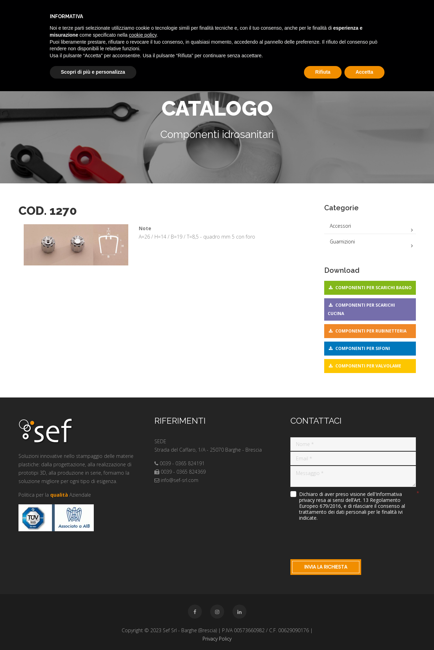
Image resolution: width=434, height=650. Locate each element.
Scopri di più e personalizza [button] (93, 72)
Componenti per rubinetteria (370, 331)
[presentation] (343, 538)
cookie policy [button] (143, 35)
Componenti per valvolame (368, 366)
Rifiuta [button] (322, 72)
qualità (59, 494)
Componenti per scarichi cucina (361, 309)
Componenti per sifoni (362, 348)
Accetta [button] (364, 72)
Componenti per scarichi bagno (373, 288)
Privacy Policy (217, 638)
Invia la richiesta (325, 566)
